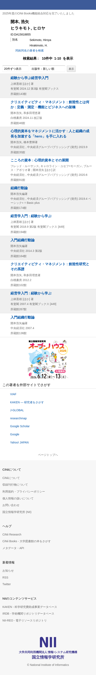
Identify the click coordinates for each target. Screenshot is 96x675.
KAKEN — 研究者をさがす (27, 402)
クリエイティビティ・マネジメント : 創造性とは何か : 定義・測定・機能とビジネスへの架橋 (50, 104)
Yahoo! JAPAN (19, 442)
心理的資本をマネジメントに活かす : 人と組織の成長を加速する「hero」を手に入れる (50, 133)
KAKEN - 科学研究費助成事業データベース (29, 606)
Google (14, 434)
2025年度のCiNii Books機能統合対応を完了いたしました (38, 13)
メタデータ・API (13, 548)
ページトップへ (48, 454)
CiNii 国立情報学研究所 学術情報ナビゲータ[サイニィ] (18, 5)
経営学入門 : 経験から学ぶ (31, 216)
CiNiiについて (11, 478)
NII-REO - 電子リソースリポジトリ (24, 620)
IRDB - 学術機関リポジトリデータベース (28, 613)
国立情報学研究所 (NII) (16, 512)
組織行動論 (19, 188)
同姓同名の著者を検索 (29, 50)
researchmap (18, 418)
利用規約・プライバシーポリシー (23, 491)
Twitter (6, 584)
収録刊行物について (15, 484)
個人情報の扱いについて (18, 498)
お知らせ (8, 570)
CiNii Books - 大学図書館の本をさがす (26, 541)
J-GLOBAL (17, 410)
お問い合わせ (10, 505)
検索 (81, 5)
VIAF (13, 394)
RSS (5, 577)
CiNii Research (11, 534)
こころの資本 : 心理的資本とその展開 (40, 160)
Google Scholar (20, 426)
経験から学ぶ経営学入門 (29, 78)
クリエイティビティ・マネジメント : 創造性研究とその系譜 (50, 266)
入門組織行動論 (23, 240)
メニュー (91, 5)
